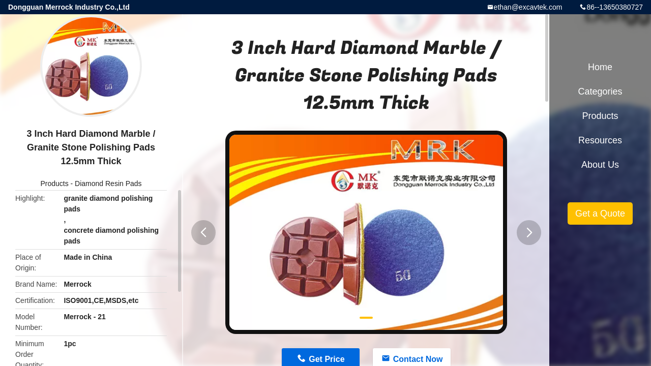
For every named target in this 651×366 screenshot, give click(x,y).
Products (54, 183)
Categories (600, 91)
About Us (600, 165)
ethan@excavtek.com (528, 7)
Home (600, 67)
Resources (600, 140)
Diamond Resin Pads (108, 183)
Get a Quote (600, 213)
